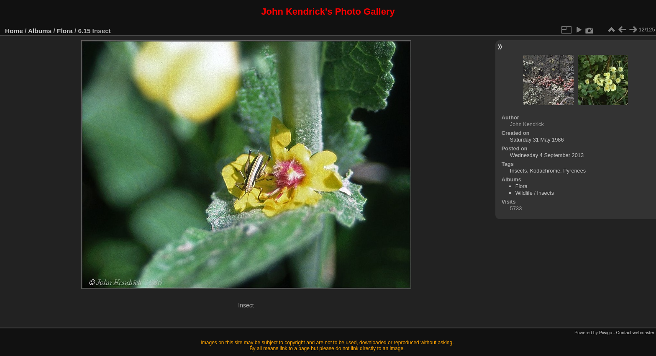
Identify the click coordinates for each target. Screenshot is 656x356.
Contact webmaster (635, 332)
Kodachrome (545, 171)
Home (14, 30)
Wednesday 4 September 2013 (547, 155)
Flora (65, 30)
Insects (518, 171)
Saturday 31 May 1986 (537, 140)
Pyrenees (574, 171)
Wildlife (524, 193)
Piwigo (605, 332)
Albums (39, 30)
